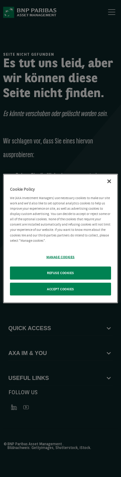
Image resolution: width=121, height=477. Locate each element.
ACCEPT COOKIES (60, 289)
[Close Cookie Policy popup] (109, 181)
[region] (60, 238)
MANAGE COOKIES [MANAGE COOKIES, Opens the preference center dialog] (60, 257)
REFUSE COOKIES (60, 272)
